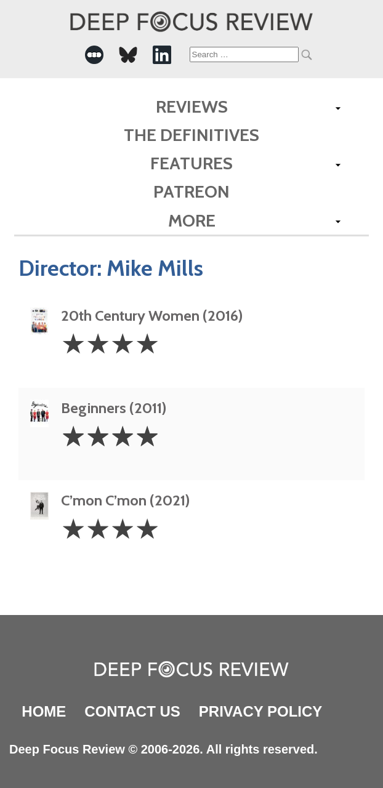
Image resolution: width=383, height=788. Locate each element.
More (192, 220)
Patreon (191, 191)
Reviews (192, 106)
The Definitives (191, 134)
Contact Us (132, 711)
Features (191, 163)
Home (44, 711)
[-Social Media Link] (94, 55)
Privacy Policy (260, 711)
